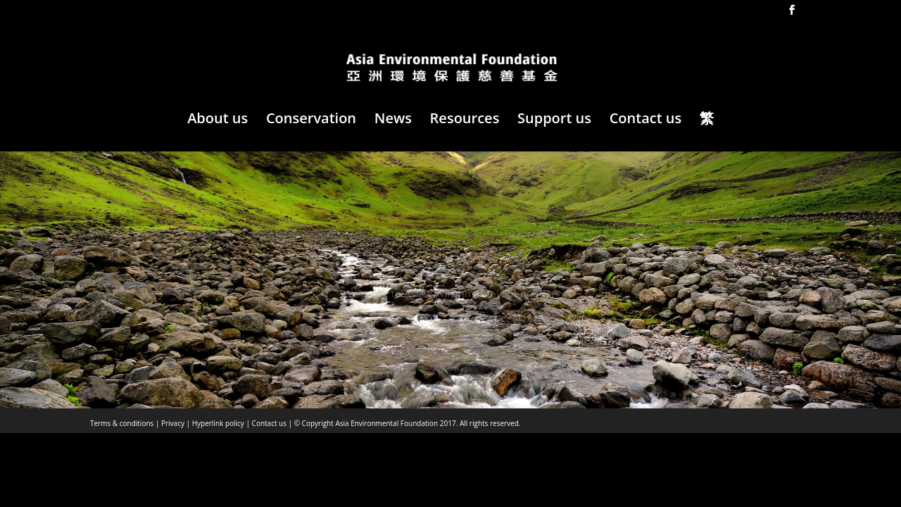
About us (217, 120)
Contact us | (271, 423)
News (393, 120)
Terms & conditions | (124, 423)
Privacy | (174, 423)
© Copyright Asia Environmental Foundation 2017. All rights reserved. (406, 423)
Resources (465, 120)
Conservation (311, 120)
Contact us (646, 120)
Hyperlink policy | (220, 423)
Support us (554, 120)
